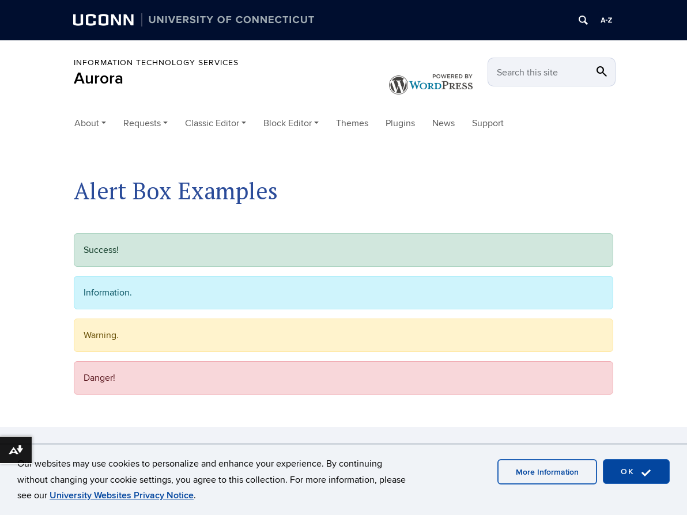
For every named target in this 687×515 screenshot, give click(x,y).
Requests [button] (142, 123)
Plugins (400, 123)
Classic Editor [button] (212, 123)
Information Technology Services (156, 62)
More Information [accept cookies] (547, 472)
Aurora (98, 78)
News (443, 123)
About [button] (86, 123)
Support (488, 123)
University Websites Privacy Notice (122, 495)
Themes (352, 123)
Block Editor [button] (287, 123)
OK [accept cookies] (636, 472)
